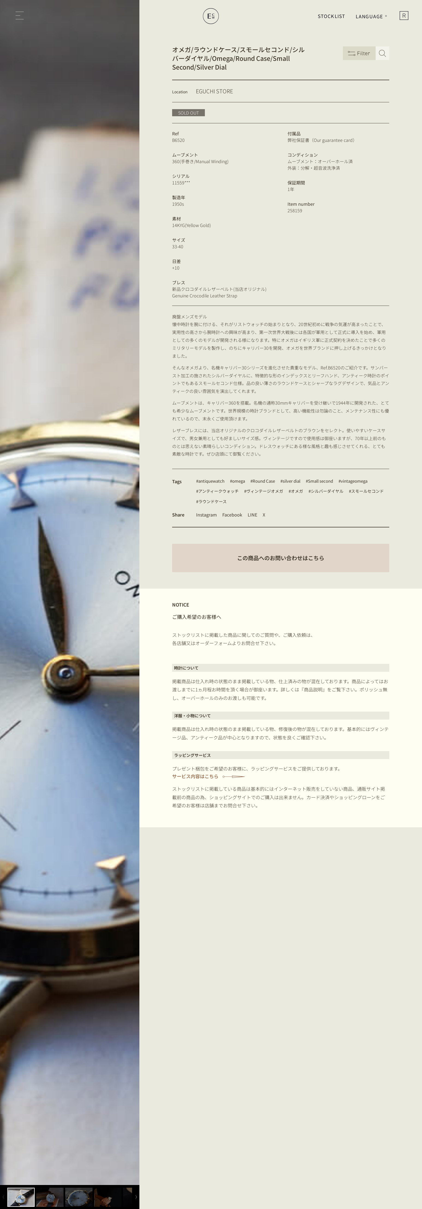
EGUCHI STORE (214, 91)
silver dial (291, 481)
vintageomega (354, 481)
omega (238, 481)
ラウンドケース (212, 501)
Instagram (206, 514)
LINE (252, 514)
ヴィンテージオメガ (264, 491)
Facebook (232, 514)
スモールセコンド (367, 491)
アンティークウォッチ (218, 491)
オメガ (297, 491)
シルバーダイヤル (327, 491)
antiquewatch (211, 481)
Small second (320, 481)
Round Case (264, 481)
